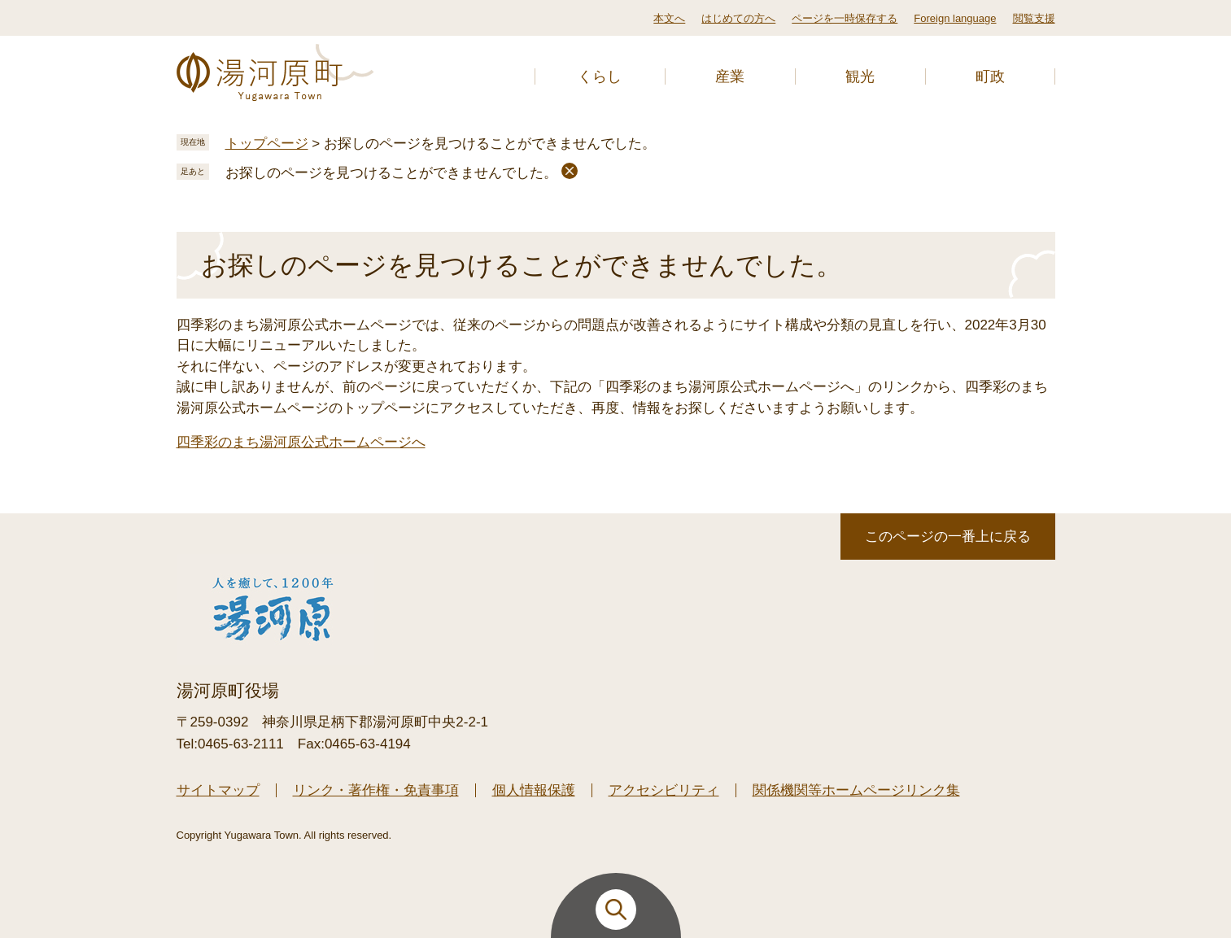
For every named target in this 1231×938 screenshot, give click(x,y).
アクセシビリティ (664, 790)
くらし (600, 76)
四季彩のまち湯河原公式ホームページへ (301, 442)
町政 (990, 76)
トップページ (266, 143)
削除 (569, 171)
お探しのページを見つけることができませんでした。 (391, 173)
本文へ (669, 18)
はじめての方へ (738, 18)
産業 (729, 76)
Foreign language (955, 18)
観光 (860, 76)
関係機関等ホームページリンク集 (856, 790)
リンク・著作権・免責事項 (376, 790)
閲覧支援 (1034, 18)
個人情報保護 (533, 790)
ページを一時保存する (844, 18)
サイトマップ (218, 790)
